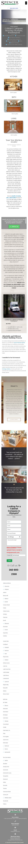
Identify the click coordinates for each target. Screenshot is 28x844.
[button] (26, 3)
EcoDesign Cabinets (6, 369)
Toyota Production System (19, 342)
